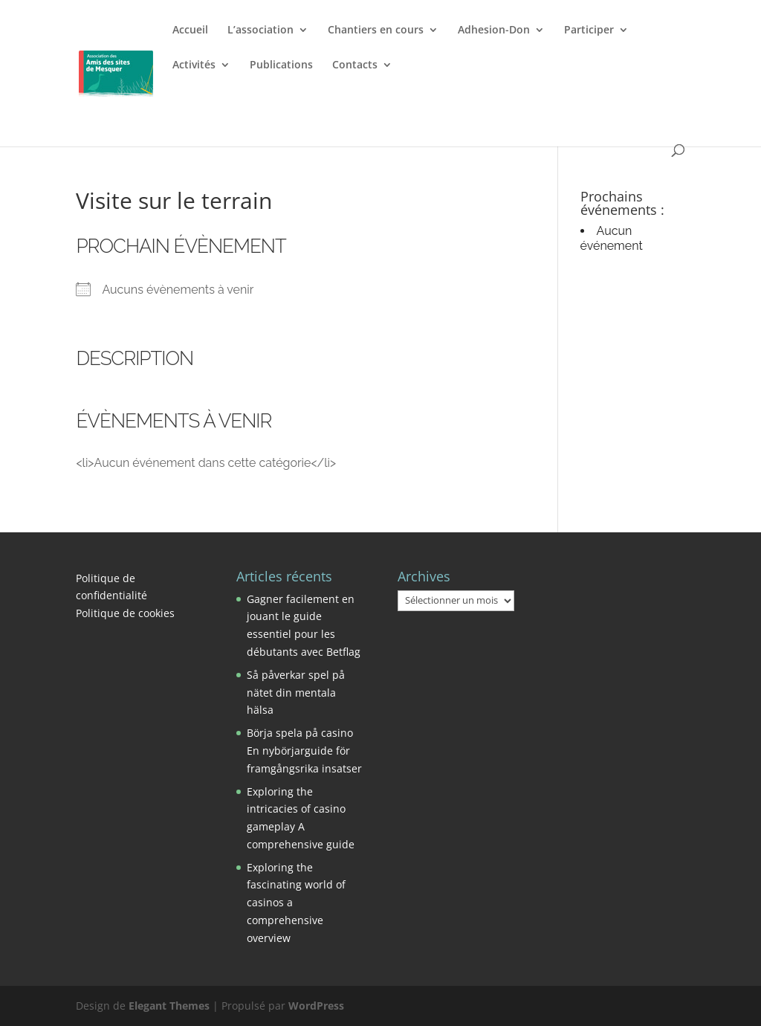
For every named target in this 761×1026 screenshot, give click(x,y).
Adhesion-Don (494, 30)
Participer (589, 30)
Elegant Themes (169, 1005)
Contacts (355, 65)
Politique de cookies (125, 613)
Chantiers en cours (376, 30)
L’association (260, 30)
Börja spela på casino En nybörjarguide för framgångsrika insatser (304, 750)
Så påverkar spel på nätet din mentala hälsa (296, 692)
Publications (281, 65)
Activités (194, 65)
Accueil (190, 30)
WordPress (316, 1005)
